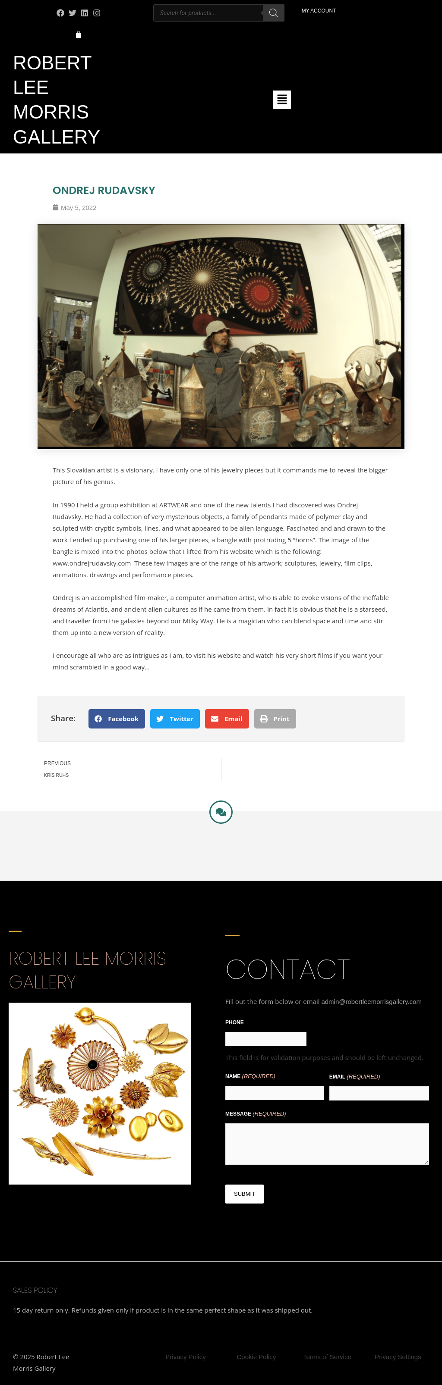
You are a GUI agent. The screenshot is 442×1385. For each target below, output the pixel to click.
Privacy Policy (185, 1356)
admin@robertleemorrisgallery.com (371, 1001)
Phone (234, 1022)
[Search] (273, 13)
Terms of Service (327, 1356)
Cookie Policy (256, 1356)
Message (255, 1113)
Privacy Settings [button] (398, 1356)
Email (354, 1076)
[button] (282, 99)
